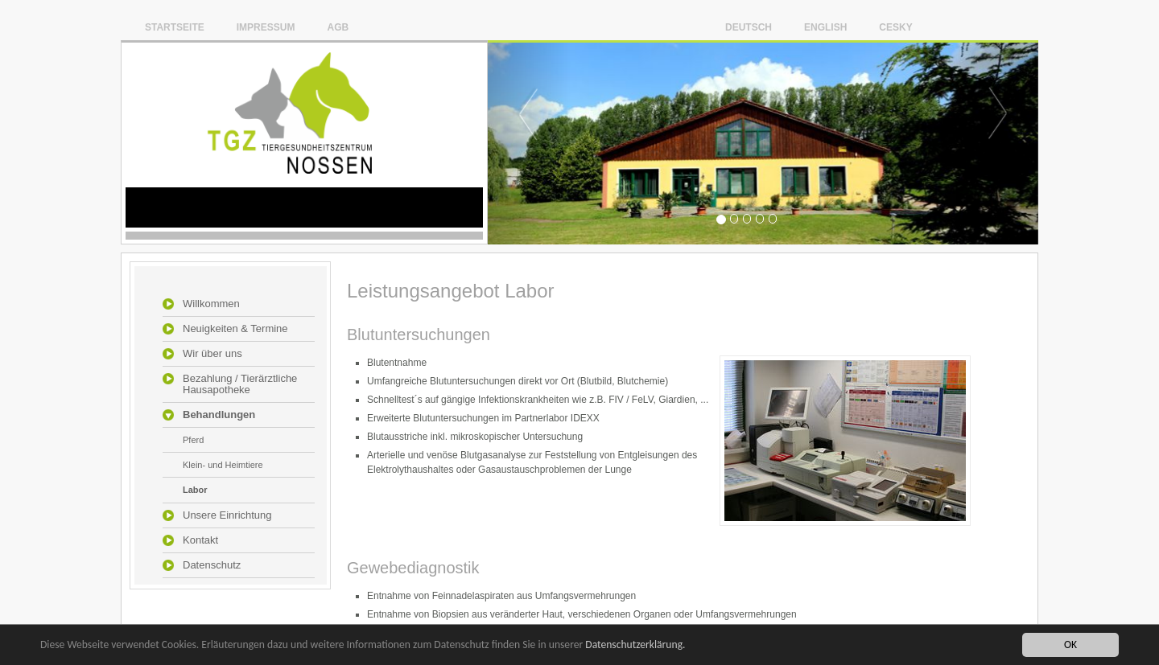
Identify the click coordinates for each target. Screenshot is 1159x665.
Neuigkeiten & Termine (235, 329)
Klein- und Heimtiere (223, 465)
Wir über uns (212, 353)
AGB (338, 27)
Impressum (266, 27)
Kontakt (200, 540)
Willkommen (211, 304)
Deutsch (748, 27)
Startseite (174, 27)
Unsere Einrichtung (227, 515)
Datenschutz (212, 565)
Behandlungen (219, 415)
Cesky (895, 27)
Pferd (193, 440)
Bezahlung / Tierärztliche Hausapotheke (240, 384)
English (825, 27)
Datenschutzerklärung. (635, 645)
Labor (195, 490)
